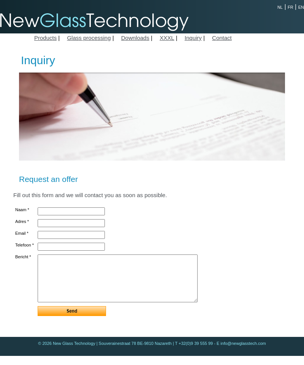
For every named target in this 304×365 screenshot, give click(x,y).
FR (290, 7)
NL (280, 7)
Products (45, 38)
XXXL (167, 38)
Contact (222, 38)
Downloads (135, 38)
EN (301, 7)
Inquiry (193, 38)
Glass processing (89, 38)
